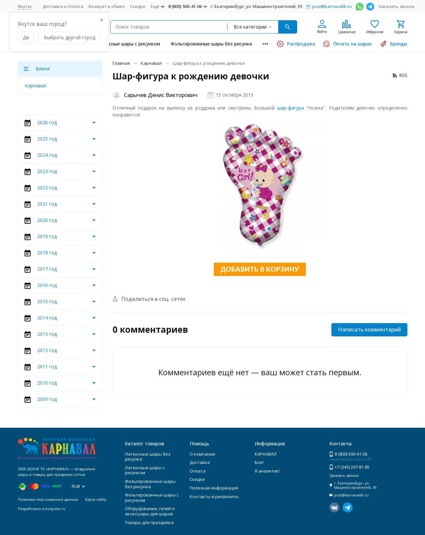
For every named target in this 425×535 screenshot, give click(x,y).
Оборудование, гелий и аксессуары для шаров (150, 511)
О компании (202, 454)
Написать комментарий (369, 329)
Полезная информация (214, 488)
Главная (121, 63)
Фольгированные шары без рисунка (211, 44)
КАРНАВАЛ (266, 454)
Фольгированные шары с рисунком (152, 497)
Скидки (137, 6)
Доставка (200, 462)
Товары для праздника (149, 522)
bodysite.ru (55, 508)
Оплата (198, 471)
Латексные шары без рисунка (147, 456)
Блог (259, 462)
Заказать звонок (396, 6)
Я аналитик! (267, 471)
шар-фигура (290, 108)
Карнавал (151, 63)
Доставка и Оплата (62, 6)
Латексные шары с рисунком (127, 44)
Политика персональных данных (48, 499)
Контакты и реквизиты (214, 496)
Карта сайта (95, 499)
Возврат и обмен (107, 6)
